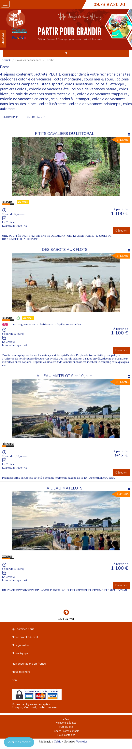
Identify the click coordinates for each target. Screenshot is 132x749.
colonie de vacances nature (93, 89)
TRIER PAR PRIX (9, 117)
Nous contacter (66, 735)
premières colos (13, 89)
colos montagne (67, 79)
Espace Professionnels (66, 731)
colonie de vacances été (49, 89)
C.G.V (66, 719)
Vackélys (81, 741)
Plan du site (66, 727)
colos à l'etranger (109, 84)
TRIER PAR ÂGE (33, 117)
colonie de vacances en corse (24, 99)
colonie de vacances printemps (94, 103)
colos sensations (79, 84)
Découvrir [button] (121, 231)
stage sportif (51, 84)
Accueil (6, 60)
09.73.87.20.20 (109, 4)
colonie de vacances (34, 79)
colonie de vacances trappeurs (102, 94)
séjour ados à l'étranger (70, 99)
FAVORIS (3, 39)
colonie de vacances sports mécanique (42, 94)
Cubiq (57, 741)
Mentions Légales (66, 723)
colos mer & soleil (99, 79)
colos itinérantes (52, 103)
